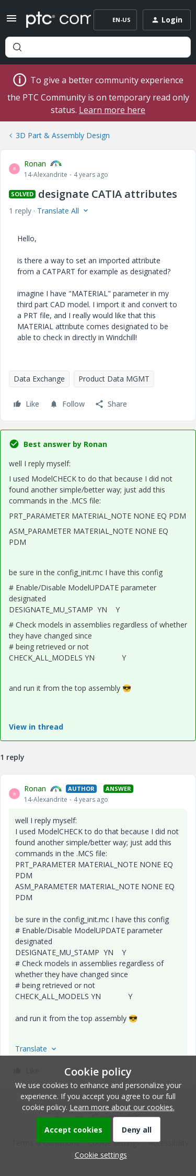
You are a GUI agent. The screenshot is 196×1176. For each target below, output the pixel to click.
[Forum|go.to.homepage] (51, 20)
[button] (11, 22)
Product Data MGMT (113, 379)
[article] (98, 931)
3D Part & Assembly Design (63, 135)
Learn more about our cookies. (122, 1107)
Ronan (35, 164)
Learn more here (112, 110)
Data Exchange (39, 379)
